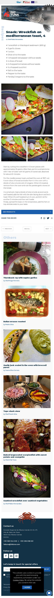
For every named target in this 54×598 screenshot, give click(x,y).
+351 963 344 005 (10, 542)
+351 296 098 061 (27, 542)
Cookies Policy (18, 580)
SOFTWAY (45, 591)
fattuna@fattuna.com (12, 545)
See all (27, 229)
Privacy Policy (44, 575)
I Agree (27, 587)
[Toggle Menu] (49, 9)
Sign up (46, 570)
